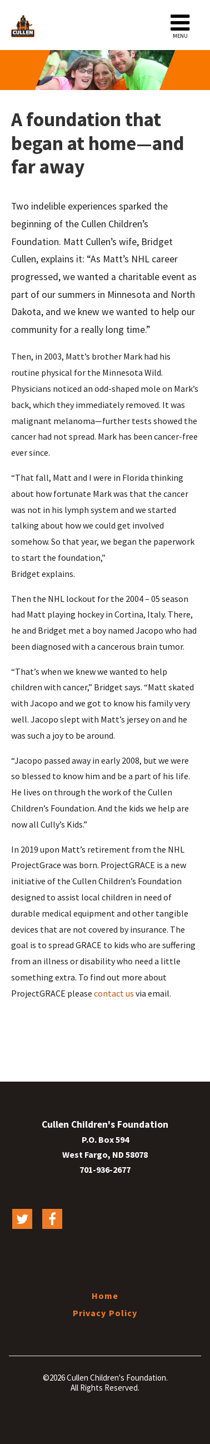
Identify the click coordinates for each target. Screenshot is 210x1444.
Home (105, 1295)
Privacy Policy (105, 1312)
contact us (114, 993)
